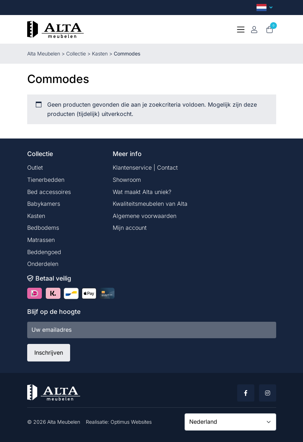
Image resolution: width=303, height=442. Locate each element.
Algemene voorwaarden (144, 215)
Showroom (127, 179)
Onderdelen (42, 263)
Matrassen (41, 239)
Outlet (35, 167)
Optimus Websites (131, 422)
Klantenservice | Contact (145, 167)
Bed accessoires (49, 191)
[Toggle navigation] (240, 29)
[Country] (230, 422)
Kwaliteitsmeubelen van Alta (150, 203)
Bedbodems (43, 227)
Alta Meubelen (43, 53)
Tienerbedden (45, 179)
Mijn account (130, 227)
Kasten (100, 53)
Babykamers (43, 203)
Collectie (76, 53)
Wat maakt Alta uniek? (142, 191)
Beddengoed (44, 252)
